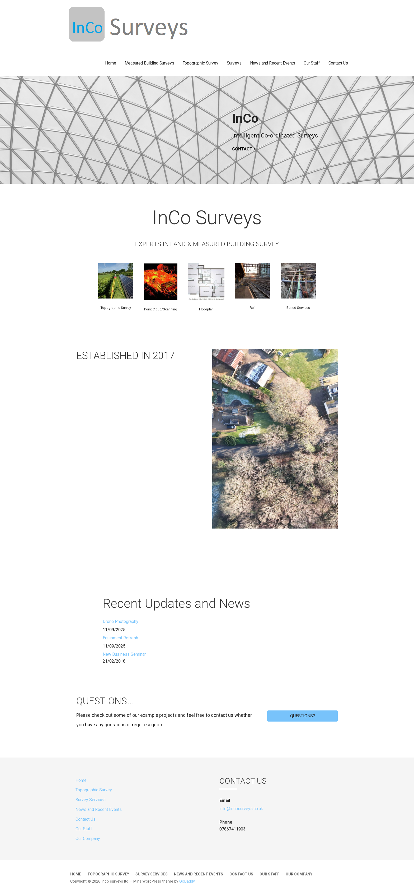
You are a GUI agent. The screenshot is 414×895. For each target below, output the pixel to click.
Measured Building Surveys (149, 63)
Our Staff (312, 63)
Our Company (88, 838)
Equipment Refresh (120, 637)
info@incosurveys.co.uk (241, 808)
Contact (242, 149)
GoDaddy (187, 881)
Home (110, 63)
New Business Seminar (124, 654)
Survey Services (91, 799)
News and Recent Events (272, 63)
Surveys (234, 63)
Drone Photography (120, 621)
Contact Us (338, 63)
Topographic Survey (200, 63)
